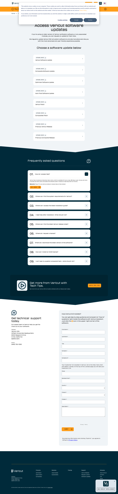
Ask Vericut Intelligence (106, 489)
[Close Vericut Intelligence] (114, 481)
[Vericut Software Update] (82, 58)
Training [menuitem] (70, 470)
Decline (90, 20)
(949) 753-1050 (16, 344)
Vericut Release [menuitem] (85, 472)
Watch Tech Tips (94, 285)
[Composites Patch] (82, 114)
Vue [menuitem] (101, 476)
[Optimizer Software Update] (82, 81)
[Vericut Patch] (82, 103)
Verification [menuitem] (38, 472)
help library (34, 187)
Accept (76, 20)
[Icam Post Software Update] (82, 92)
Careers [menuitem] (102, 474)
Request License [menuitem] (85, 474)
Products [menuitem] (38, 470)
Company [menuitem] (102, 470)
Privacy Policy (82, 10)
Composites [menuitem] (39, 476)
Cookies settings (62, 20)
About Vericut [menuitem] (103, 472)
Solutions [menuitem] (54, 470)
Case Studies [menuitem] (55, 472)
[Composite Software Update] (82, 69)
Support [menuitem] (83, 470)
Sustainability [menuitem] (55, 474)
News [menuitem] (101, 478)
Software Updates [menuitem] (85, 476)
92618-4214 (15, 339)
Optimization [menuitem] (39, 474)
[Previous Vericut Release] (82, 125)
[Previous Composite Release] (82, 136)
